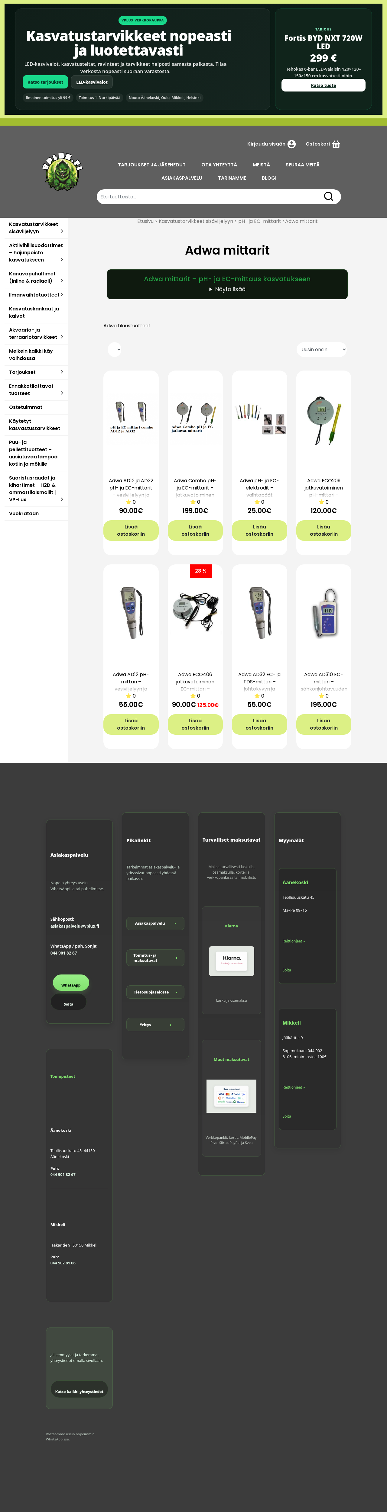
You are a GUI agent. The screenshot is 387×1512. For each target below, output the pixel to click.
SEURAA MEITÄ (303, 164)
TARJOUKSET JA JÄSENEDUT (152, 164)
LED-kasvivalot (92, 82)
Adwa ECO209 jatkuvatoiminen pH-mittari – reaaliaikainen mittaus (324, 495)
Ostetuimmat (25, 407)
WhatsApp (71, 985)
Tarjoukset (22, 372)
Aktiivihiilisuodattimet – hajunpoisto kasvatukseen (36, 252)
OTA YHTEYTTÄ (219, 164)
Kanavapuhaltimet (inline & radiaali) (32, 277)
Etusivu (145, 221)
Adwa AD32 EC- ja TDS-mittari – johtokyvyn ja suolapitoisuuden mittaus (259, 689)
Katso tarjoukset (45, 82)
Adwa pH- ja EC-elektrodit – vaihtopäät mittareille (259, 491)
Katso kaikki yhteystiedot (79, 1391)
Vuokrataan (24, 513)
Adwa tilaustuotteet (127, 325)
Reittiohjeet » (294, 941)
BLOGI (269, 178)
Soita (68, 1004)
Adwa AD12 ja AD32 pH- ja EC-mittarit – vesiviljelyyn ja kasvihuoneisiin (131, 491)
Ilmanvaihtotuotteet (34, 294)
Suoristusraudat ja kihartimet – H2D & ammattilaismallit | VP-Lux (32, 488)
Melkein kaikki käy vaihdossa (31, 355)
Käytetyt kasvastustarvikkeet (34, 425)
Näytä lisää (230, 289)
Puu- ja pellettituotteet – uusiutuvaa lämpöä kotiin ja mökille (33, 453)
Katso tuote (323, 85)
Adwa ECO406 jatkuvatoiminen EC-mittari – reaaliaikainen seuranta (195, 689)
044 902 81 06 (63, 1263)
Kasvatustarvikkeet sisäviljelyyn (33, 228)
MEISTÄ (261, 164)
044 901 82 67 (63, 953)
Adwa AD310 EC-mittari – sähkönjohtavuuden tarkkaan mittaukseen (324, 689)
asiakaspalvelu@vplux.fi (74, 926)
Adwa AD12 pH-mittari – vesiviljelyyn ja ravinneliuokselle (131, 685)
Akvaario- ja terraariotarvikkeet (33, 333)
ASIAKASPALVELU (181, 178)
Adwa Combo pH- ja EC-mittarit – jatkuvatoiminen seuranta (195, 491)
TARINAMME (232, 178)
